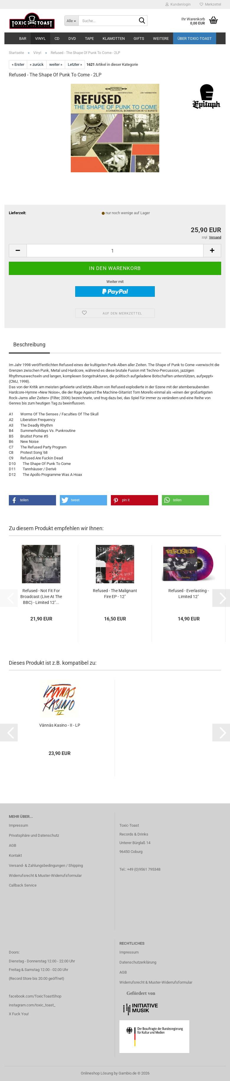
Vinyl (40, 38)
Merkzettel (210, 4)
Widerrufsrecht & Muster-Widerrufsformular (45, 875)
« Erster (18, 64)
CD (57, 38)
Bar (22, 38)
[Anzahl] (115, 250)
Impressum (18, 825)
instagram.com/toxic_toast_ (32, 1005)
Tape (89, 38)
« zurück (37, 64)
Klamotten (114, 38)
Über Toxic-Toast (195, 38)
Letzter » (75, 64)
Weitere (161, 38)
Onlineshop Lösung (97, 1073)
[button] (18, 250)
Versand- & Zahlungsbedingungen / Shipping (46, 865)
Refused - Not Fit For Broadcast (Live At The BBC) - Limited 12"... (41, 596)
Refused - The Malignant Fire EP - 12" (115, 593)
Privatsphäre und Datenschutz (34, 835)
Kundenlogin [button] (178, 4)
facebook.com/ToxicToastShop (35, 996)
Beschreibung (29, 344)
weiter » (55, 64)
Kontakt (15, 855)
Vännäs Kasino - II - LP (59, 725)
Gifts (139, 38)
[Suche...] (71, 20)
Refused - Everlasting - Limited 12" (188, 593)
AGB (12, 845)
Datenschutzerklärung (137, 962)
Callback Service (23, 885)
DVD (72, 38)
